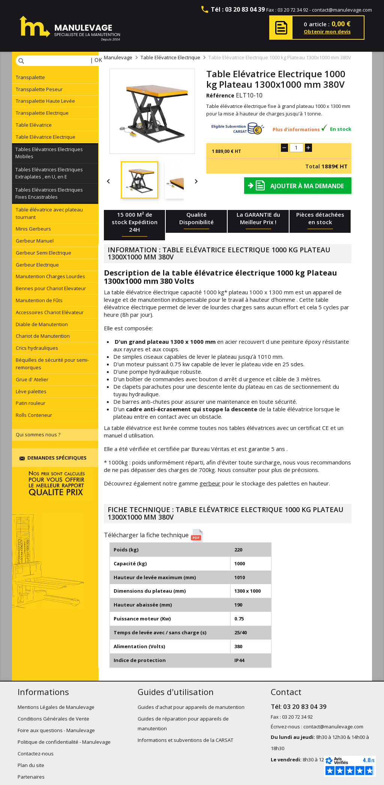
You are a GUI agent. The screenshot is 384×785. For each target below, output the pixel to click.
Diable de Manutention (42, 324)
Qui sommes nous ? (38, 434)
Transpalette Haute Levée (45, 100)
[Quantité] (296, 147)
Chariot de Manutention (43, 336)
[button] (230, 535)
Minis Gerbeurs (33, 228)
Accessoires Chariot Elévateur (50, 312)
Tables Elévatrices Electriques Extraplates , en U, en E (49, 173)
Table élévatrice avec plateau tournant (49, 213)
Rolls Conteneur (34, 415)
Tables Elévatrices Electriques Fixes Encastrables (49, 193)
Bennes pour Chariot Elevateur (51, 288)
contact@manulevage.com (342, 9)
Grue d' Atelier (32, 379)
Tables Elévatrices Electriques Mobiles (49, 153)
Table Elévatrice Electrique (45, 136)
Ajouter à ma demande (307, 186)
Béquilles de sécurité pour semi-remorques (52, 364)
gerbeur (210, 483)
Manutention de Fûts (39, 300)
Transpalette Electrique (42, 112)
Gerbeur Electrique (37, 264)
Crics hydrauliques (37, 348)
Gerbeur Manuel (35, 240)
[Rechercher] (61, 60)
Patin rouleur (30, 403)
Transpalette (30, 77)
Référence (220, 95)
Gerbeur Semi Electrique (43, 252)
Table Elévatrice (34, 124)
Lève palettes (31, 391)
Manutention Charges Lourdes (50, 276)
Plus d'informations (296, 129)
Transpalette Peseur (39, 89)
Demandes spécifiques (53, 457)
